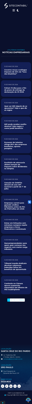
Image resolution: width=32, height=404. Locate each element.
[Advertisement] (15, 32)
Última (21, 300)
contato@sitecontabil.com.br (13, 359)
